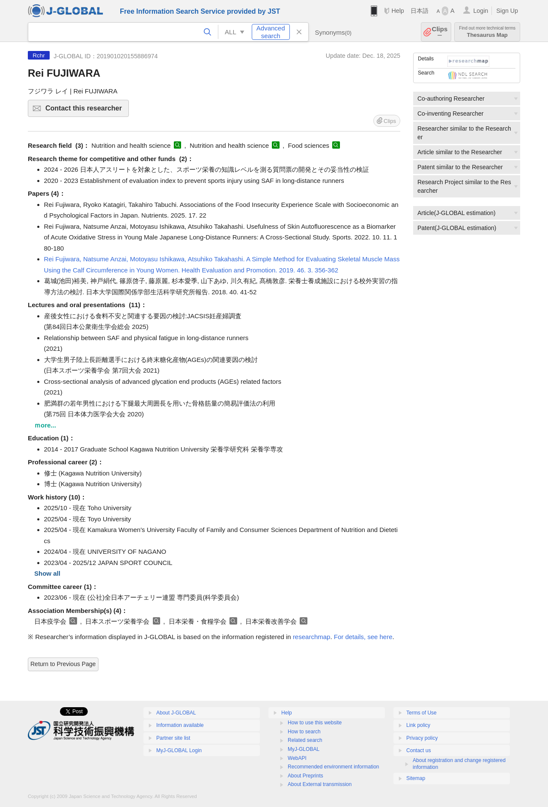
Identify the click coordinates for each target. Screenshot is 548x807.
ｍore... (45, 425)
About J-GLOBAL (176, 713)
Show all (47, 573)
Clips (440, 32)
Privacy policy (422, 738)
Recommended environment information (333, 767)
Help (397, 10)
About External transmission (319, 784)
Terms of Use (421, 713)
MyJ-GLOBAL (303, 749)
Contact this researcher (86, 111)
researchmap (312, 636)
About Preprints (305, 776)
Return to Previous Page (63, 664)
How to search (304, 732)
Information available (180, 725)
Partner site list (173, 738)
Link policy (418, 725)
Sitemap (415, 778)
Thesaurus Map (487, 32)
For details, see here (363, 636)
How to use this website (315, 723)
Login (480, 10)
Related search (305, 740)
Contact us (418, 750)
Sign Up (507, 10)
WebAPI (297, 758)
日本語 (420, 10)
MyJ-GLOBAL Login (179, 750)
